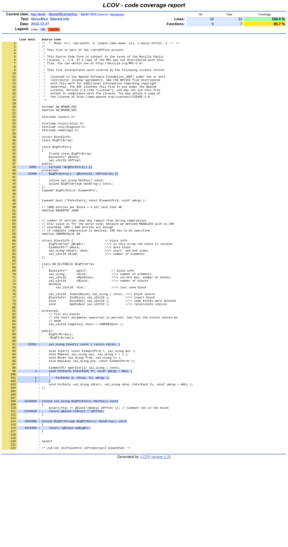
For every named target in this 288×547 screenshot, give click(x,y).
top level (38, 14)
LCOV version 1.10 (156, 539)
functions (116, 14)
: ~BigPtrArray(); (38, 398)
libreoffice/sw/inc (63, 14)
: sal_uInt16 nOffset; (42, 185)
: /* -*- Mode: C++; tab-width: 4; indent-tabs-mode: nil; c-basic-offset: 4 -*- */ (90, 44)
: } (23, 490)
